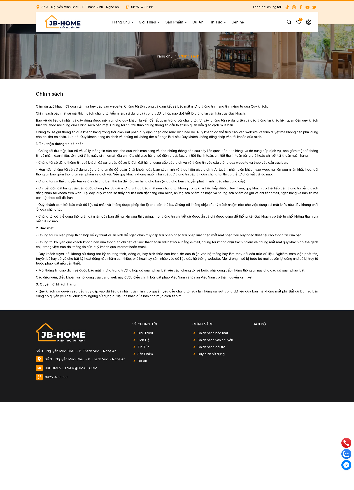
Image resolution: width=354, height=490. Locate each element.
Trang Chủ (121, 22)
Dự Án (197, 22)
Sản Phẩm (174, 22)
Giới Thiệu (148, 22)
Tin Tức (216, 22)
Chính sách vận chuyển (212, 340)
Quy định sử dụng (208, 354)
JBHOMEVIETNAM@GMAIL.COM (71, 368)
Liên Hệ (140, 340)
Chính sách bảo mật (210, 333)
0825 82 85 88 (139, 7)
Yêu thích (298, 22)
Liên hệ (237, 22)
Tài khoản (308, 22)
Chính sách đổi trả (208, 347)
